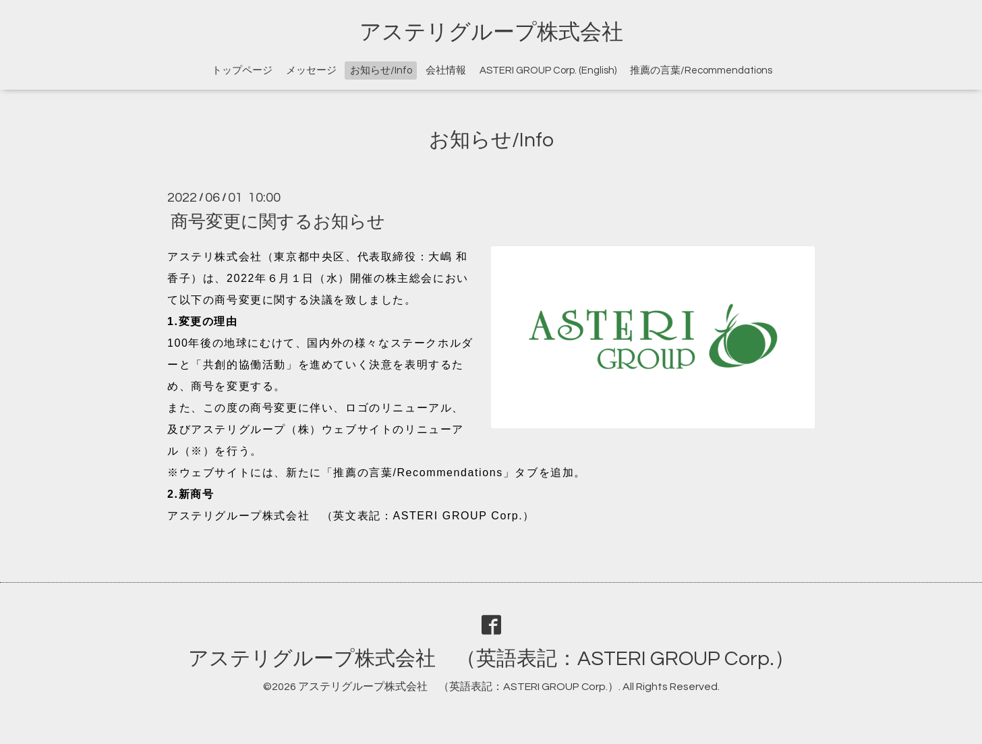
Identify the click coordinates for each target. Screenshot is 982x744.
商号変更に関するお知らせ (278, 221)
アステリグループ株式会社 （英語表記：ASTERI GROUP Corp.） (491, 658)
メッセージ (311, 70)
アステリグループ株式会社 (491, 32)
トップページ (242, 70)
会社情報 (446, 70)
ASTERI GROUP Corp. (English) (548, 70)
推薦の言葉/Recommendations (701, 70)
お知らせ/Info (381, 70)
